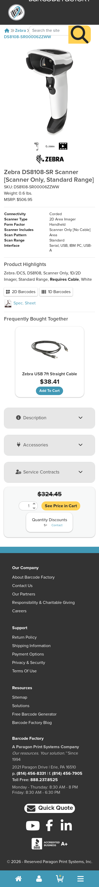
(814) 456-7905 (67, 773)
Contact (57, 525)
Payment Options (28, 654)
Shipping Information (31, 646)
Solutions (20, 706)
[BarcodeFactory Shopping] (60, 879)
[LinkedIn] (66, 825)
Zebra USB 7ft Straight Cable (49, 374)
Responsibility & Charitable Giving (43, 602)
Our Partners (23, 594)
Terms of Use (24, 671)
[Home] (7, 30)
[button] (49, 808)
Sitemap (19, 697)
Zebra (20, 30)
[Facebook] (49, 825)
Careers (19, 611)
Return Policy (24, 637)
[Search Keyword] (49, 23)
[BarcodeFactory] (16, 12)
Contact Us (22, 586)
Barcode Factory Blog (32, 723)
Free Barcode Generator (34, 714)
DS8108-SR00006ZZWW (27, 37)
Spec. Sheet (20, 303)
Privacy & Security (28, 663)
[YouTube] (33, 825)
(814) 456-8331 (31, 773)
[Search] (79, 27)
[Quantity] (25, 505)
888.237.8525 (44, 780)
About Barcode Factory (33, 577)
